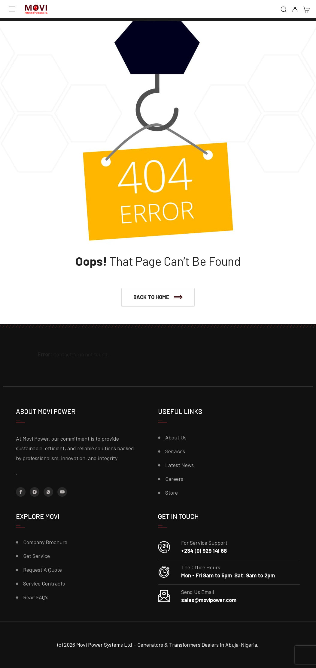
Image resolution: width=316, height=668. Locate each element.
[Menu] (12, 9)
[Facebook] (21, 492)
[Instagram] (34, 492)
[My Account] (295, 9)
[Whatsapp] (48, 492)
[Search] (284, 9)
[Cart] (306, 10)
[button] (158, 297)
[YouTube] (62, 492)
